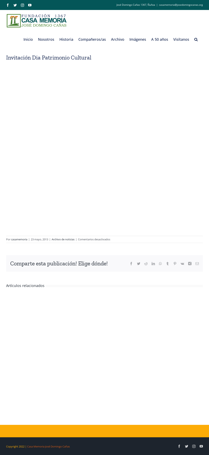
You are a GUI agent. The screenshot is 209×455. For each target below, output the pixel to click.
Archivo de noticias (63, 239)
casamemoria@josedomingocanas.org (181, 5)
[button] (196, 39)
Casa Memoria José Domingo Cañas (48, 446)
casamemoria (19, 239)
